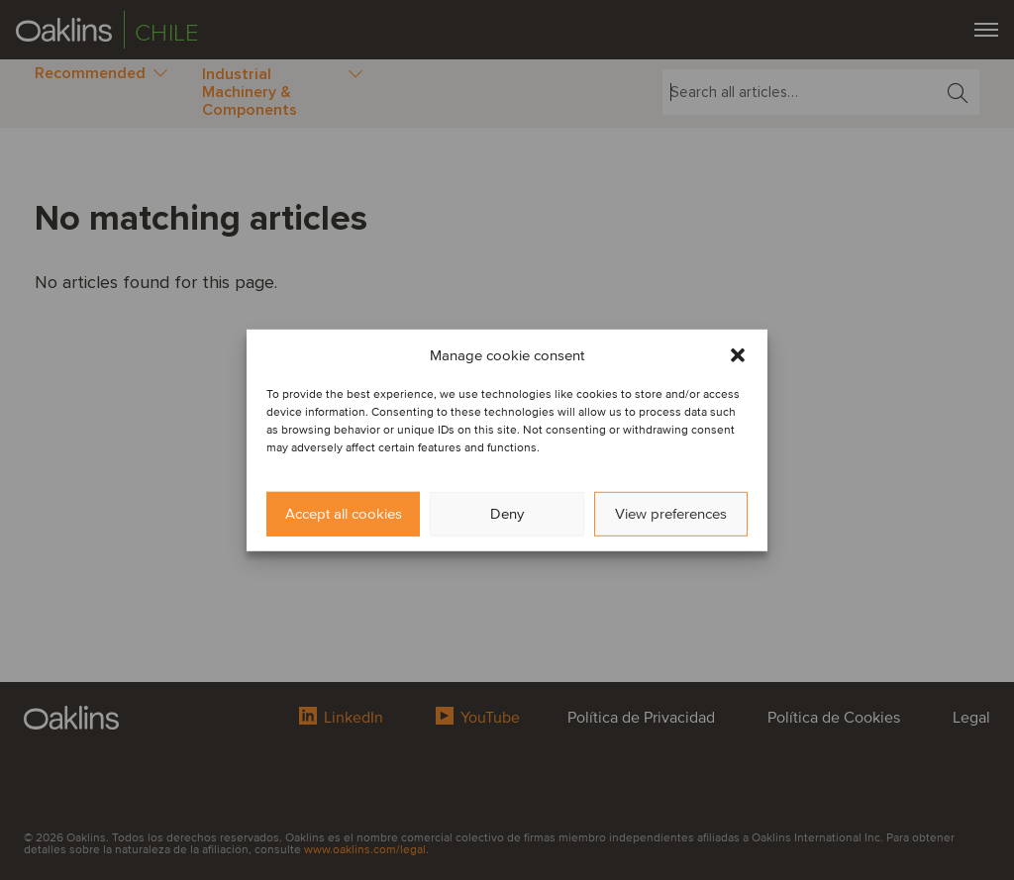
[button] (738, 354)
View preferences (671, 514)
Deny (507, 514)
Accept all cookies (343, 514)
